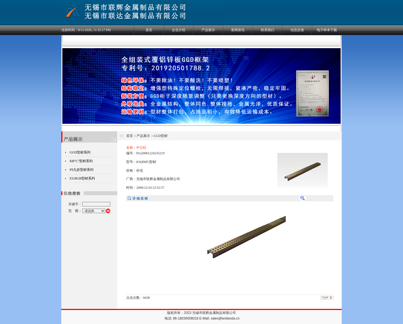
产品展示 (208, 30)
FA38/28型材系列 (82, 178)
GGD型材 (161, 136)
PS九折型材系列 (81, 170)
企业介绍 (178, 30)
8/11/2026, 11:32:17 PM (94, 30)
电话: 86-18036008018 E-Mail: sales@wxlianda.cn (202, 318)
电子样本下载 (327, 30)
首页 (149, 30)
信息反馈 (297, 30)
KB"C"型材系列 (81, 161)
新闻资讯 (238, 30)
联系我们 (267, 30)
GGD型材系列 (80, 152)
